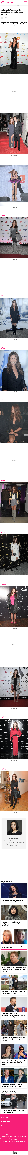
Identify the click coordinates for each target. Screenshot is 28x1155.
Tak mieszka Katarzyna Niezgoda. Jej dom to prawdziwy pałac (13, 993)
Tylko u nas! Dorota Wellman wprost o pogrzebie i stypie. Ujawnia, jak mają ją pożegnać (14, 970)
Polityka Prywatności (8, 1141)
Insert (17, 1154)
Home (2, 5)
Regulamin (16, 1141)
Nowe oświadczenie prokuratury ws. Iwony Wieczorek (13, 947)
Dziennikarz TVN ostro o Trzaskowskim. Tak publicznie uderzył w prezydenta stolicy (13, 1015)
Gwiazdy (10, 5)
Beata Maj (5, 17)
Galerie (6, 5)
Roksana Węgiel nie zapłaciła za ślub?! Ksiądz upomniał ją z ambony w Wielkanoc (14, 1039)
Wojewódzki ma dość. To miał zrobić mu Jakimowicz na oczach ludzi (13, 1086)
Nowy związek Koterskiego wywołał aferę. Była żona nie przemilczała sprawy (13, 1063)
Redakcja (22, 1141)
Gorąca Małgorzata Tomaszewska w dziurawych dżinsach (13, 1112)
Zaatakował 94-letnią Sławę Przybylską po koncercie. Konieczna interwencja (13, 924)
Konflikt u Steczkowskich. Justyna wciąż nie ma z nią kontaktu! (12, 901)
